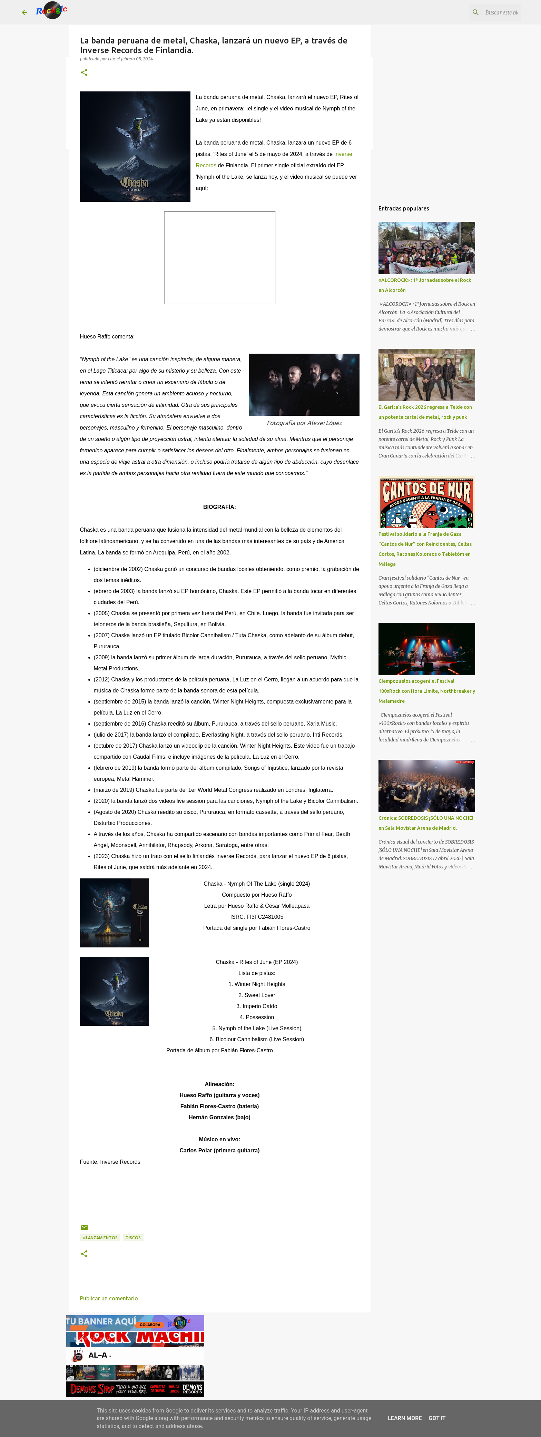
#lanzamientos (100, 1238)
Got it (437, 1418)
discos (133, 1238)
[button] (84, 73)
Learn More (405, 1418)
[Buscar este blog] (484, 12)
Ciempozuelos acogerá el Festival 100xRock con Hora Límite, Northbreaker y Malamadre (426, 691)
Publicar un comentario (109, 1298)
